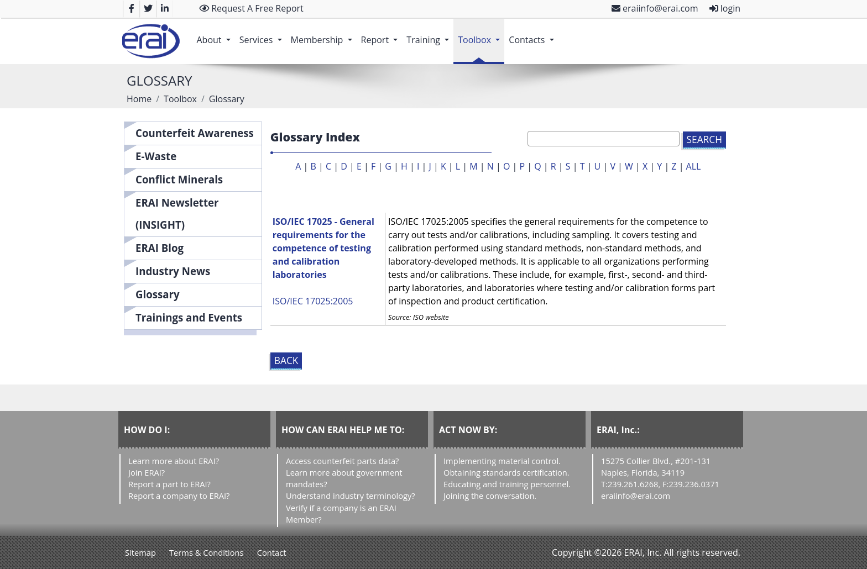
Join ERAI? (146, 472)
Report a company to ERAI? (178, 495)
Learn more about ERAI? (173, 460)
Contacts (533, 34)
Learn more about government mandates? (344, 478)
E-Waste (155, 156)
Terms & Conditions (206, 552)
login (724, 8)
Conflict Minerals (179, 179)
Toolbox (481, 34)
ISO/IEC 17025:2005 (313, 301)
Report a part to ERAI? (169, 483)
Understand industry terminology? (350, 495)
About (215, 34)
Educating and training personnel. (507, 483)
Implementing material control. (502, 460)
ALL (693, 166)
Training (429, 34)
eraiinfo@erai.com (655, 8)
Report (382, 34)
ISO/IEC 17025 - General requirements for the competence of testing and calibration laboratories (323, 248)
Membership (324, 34)
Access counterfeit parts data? (342, 460)
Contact (271, 552)
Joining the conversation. (489, 495)
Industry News (172, 271)
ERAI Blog (159, 248)
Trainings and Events (188, 317)
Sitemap (140, 552)
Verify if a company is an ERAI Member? (341, 513)
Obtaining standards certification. (506, 472)
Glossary (157, 294)
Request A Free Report (251, 8)
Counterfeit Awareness (194, 133)
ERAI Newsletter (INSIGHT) (177, 213)
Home (139, 99)
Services (262, 34)
